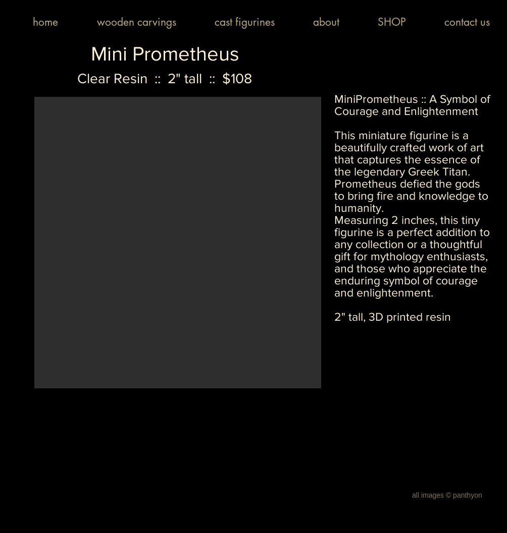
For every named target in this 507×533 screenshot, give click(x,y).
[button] (177, 242)
